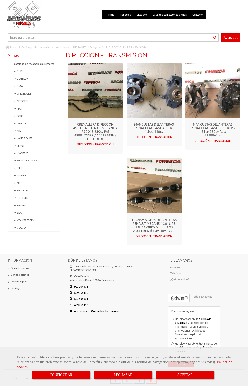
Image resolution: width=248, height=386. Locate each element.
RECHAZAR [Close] (123, 375)
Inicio (111, 14)
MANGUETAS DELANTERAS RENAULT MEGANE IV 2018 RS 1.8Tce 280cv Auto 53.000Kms (213, 130)
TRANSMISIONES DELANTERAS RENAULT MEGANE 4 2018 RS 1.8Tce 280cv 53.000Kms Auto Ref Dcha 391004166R (154, 225)
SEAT (19, 212)
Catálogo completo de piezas (169, 14)
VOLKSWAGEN (25, 220)
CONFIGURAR (61, 375)
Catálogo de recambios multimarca (33, 63)
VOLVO (21, 227)
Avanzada (231, 37)
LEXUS (20, 145)
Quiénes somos (20, 267)
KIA (18, 130)
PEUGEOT (22, 190)
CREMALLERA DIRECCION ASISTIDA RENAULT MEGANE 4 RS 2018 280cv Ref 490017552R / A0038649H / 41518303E (95, 132)
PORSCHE (22, 197)
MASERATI (22, 153)
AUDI (19, 71)
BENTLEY (22, 78)
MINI (19, 168)
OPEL (19, 183)
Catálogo (16, 288)
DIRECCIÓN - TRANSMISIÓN (95, 144)
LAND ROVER (24, 138)
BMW (19, 86)
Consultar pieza (20, 281)
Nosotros (125, 14)
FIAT (19, 108)
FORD (20, 115)
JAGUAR (21, 123)
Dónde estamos (20, 274)
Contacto (197, 14)
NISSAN (21, 175)
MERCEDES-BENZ (26, 160)
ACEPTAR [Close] (185, 375)
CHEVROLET (23, 93)
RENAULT (22, 205)
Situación (141, 14)
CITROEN (22, 101)
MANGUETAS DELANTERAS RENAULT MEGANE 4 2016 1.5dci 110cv (154, 128)
